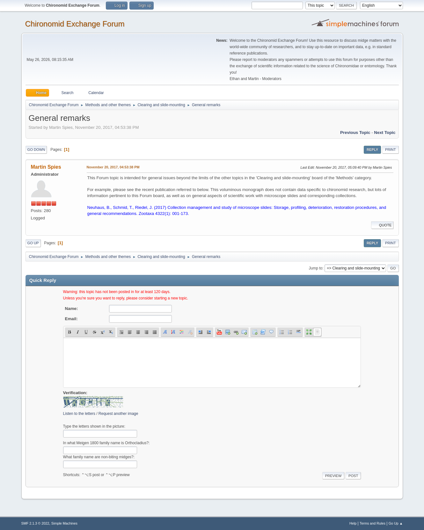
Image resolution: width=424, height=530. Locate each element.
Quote (382, 225)
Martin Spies (46, 167)
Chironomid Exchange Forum (75, 23)
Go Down (36, 149)
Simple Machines (64, 523)
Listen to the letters (79, 413)
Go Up (33, 243)
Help (352, 523)
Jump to (316, 268)
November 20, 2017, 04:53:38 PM (113, 167)
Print (390, 149)
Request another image (118, 413)
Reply (372, 149)
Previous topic (355, 132)
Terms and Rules (372, 523)
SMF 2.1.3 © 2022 (35, 523)
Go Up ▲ (396, 523)
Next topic (384, 132)
